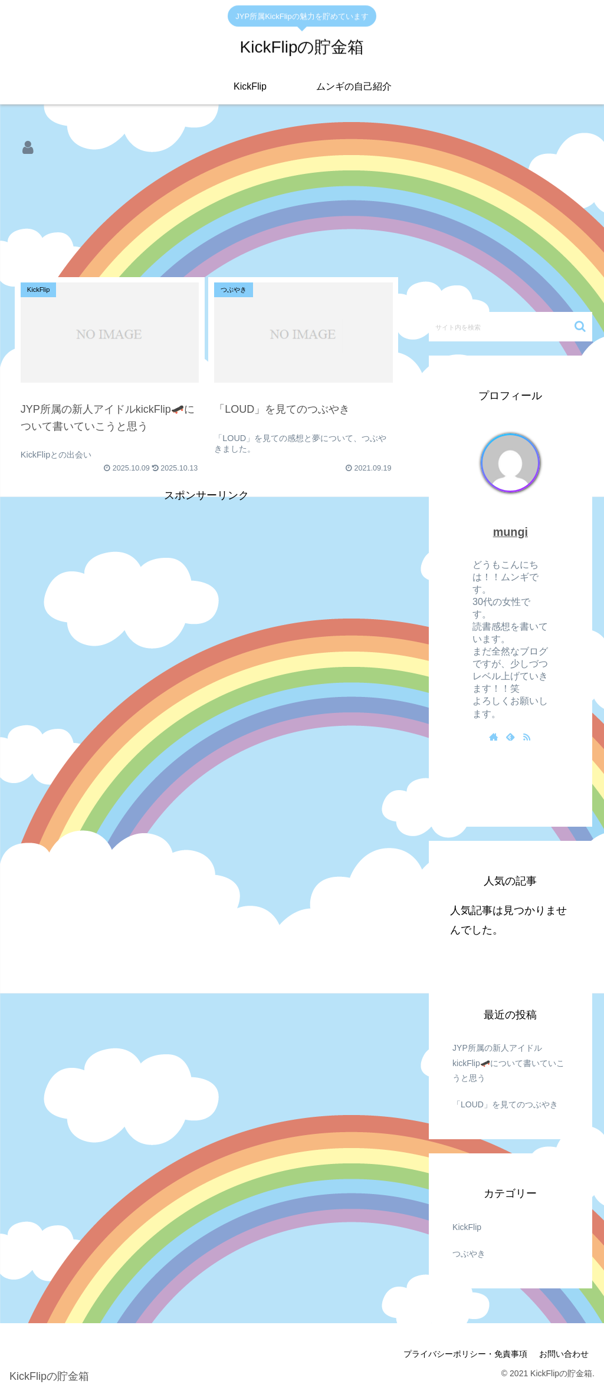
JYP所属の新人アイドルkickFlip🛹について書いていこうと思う (508, 1062)
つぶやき (468, 1253)
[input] (510, 326)
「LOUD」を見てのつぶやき (505, 1104)
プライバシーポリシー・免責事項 (465, 1354)
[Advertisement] (206, 210)
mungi (510, 531)
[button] (580, 326)
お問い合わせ (564, 1354)
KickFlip (466, 1227)
